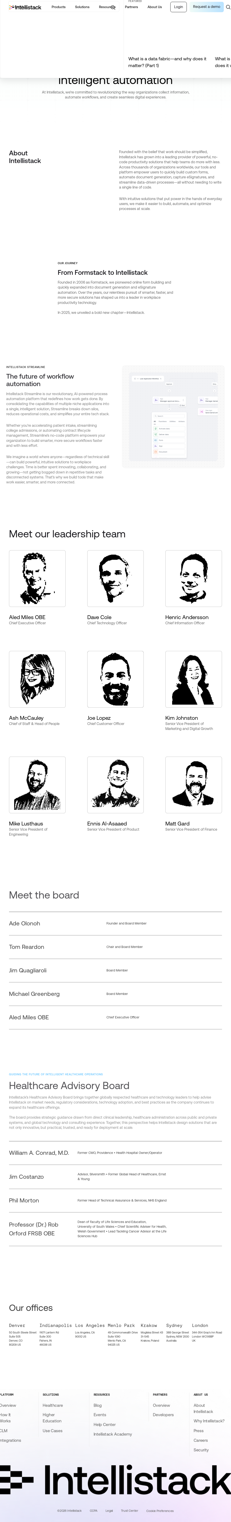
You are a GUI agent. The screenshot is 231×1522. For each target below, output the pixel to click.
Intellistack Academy (113, 1434)
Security (201, 1449)
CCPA (93, 1511)
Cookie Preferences (160, 1511)
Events (100, 1414)
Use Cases (52, 1430)
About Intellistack (203, 1408)
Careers (201, 1440)
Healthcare (53, 1405)
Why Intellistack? (209, 1421)
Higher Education (52, 1417)
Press (198, 1430)
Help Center (105, 1424)
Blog (98, 1405)
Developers (163, 1414)
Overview (161, 1405)
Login (178, 7)
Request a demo (206, 7)
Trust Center (129, 1511)
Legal (109, 1511)
